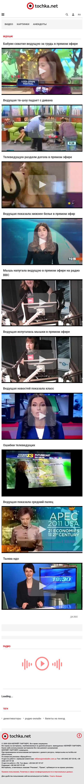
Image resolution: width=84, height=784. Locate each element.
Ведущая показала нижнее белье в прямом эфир (39, 214)
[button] (73, 14)
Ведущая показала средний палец (28, 502)
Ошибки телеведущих (19, 445)
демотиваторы (12, 718)
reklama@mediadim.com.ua (46, 759)
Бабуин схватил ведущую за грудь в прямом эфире (40, 44)
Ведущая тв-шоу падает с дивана (28, 100)
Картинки (23, 24)
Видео (9, 24)
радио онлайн (33, 718)
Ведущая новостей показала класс (28, 388)
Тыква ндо (11, 558)
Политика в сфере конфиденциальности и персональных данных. (46, 772)
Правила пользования (10, 772)
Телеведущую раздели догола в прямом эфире (37, 157)
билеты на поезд (55, 718)
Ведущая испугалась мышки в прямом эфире (36, 332)
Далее (74, 617)
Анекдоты (40, 24)
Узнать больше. (56, 776)
